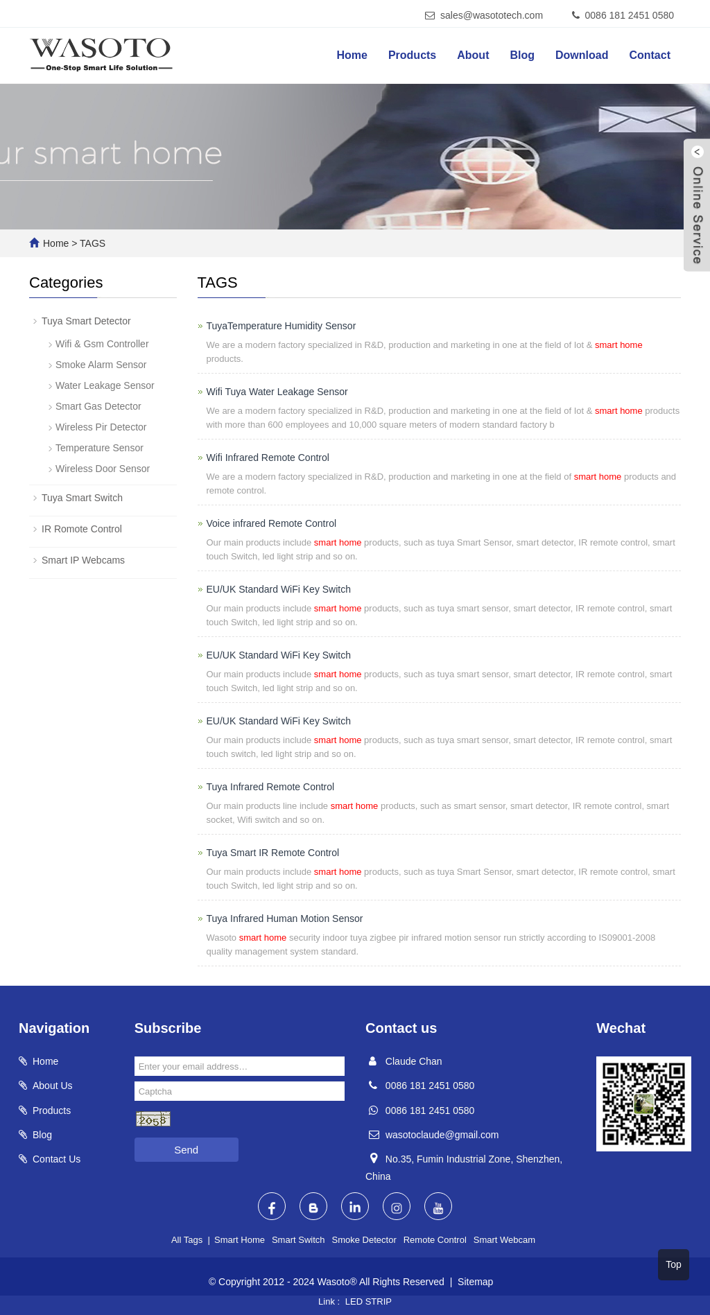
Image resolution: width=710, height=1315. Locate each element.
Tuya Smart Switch (82, 497)
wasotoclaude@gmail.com (442, 1134)
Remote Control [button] (435, 1240)
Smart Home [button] (239, 1240)
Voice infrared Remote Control (272, 523)
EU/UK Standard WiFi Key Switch (279, 589)
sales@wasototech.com (491, 15)
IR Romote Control (82, 528)
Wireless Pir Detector (100, 427)
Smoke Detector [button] (364, 1240)
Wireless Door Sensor (102, 468)
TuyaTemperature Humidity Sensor (281, 325)
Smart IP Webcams (83, 560)
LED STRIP (368, 1301)
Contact (649, 55)
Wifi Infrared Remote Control (268, 457)
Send (186, 1150)
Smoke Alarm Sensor (101, 364)
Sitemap (475, 1281)
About (473, 55)
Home (351, 55)
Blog (522, 55)
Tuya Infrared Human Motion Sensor (285, 918)
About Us (53, 1085)
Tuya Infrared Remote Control (271, 786)
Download (581, 55)
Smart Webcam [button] (504, 1240)
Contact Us (56, 1159)
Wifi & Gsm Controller (102, 343)
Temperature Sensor (99, 447)
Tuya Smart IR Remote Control (273, 852)
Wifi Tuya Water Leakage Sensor (277, 391)
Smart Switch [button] (298, 1240)
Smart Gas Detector (98, 406)
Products (412, 55)
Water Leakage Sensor (105, 385)
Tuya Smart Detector (86, 320)
